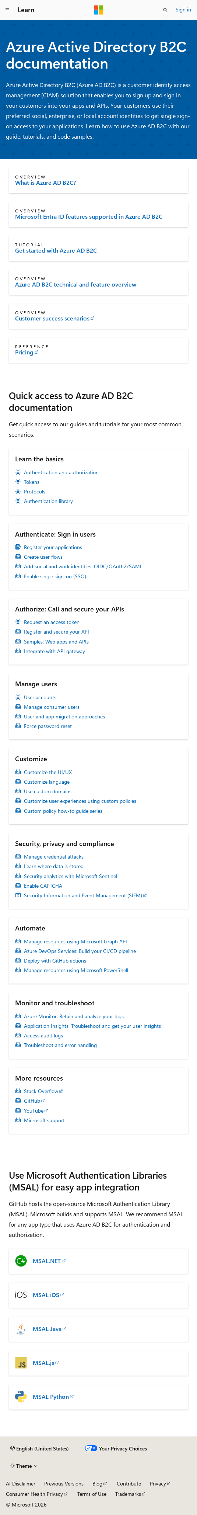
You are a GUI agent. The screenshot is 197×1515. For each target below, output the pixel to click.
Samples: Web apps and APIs (56, 641)
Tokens (31, 482)
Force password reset (48, 726)
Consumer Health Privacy (34, 1493)
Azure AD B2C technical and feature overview (75, 284)
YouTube (33, 1110)
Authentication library (48, 501)
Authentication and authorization (61, 472)
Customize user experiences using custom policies (80, 801)
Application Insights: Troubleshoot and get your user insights (92, 1026)
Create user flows (43, 557)
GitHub (32, 1101)
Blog (97, 1483)
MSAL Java (47, 1328)
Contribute (129, 1483)
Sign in (183, 9)
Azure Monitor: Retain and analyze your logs (74, 1016)
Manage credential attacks (54, 856)
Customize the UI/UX (48, 772)
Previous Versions (64, 1483)
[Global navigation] (7, 10)
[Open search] (165, 10)
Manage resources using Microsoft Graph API (75, 941)
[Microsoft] (98, 10)
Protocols (34, 491)
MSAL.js (43, 1362)
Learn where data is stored (54, 866)
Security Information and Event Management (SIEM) (83, 895)
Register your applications (53, 547)
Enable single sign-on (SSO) (55, 576)
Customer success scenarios (52, 318)
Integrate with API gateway (54, 651)
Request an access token (52, 622)
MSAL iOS (46, 1295)
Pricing (24, 352)
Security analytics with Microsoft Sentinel (70, 876)
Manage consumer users (52, 707)
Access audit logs (43, 1035)
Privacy (158, 1483)
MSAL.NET (47, 1261)
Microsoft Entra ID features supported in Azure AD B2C (88, 216)
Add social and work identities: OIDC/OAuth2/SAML (83, 566)
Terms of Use (91, 1493)
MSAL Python (51, 1396)
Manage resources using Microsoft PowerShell (76, 970)
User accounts (40, 697)
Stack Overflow (41, 1091)
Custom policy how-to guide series (63, 811)
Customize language (47, 782)
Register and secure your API (56, 631)
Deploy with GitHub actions (55, 960)
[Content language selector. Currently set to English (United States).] (39, 1449)
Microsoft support (44, 1120)
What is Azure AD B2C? (45, 182)
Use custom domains (47, 791)
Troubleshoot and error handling (60, 1045)
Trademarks (128, 1493)
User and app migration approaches (64, 716)
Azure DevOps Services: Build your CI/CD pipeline (80, 951)
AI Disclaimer (20, 1483)
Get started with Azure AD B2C (56, 250)
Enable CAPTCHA (43, 886)
